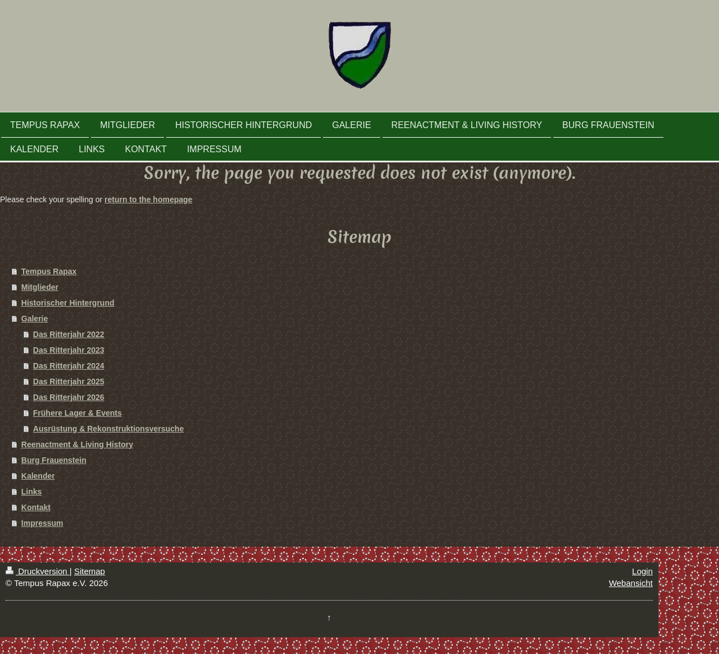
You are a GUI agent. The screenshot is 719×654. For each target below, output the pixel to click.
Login (642, 571)
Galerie (34, 318)
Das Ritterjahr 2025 (68, 381)
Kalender (38, 475)
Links (31, 491)
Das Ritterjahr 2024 (68, 365)
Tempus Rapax (49, 271)
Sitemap (89, 571)
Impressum (42, 523)
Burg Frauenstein (54, 460)
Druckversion (38, 571)
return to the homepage (148, 199)
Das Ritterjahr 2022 (68, 334)
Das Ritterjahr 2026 (68, 397)
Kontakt (36, 507)
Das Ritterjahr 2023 (68, 350)
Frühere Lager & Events (77, 412)
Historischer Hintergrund (68, 302)
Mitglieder (39, 287)
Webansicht (631, 583)
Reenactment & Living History (77, 444)
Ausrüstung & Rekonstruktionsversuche (108, 428)
